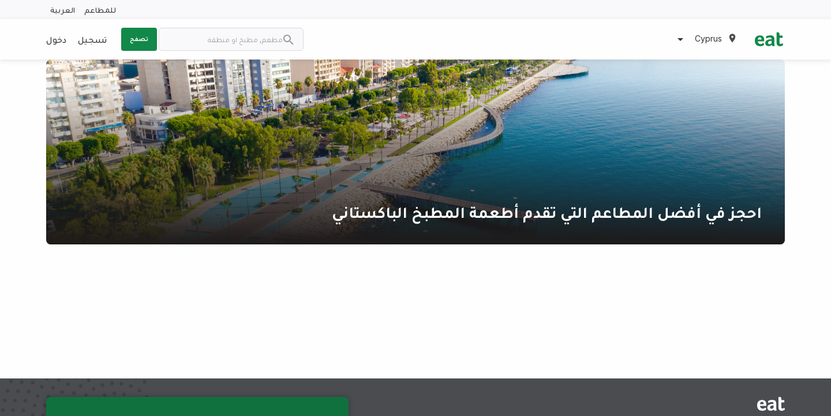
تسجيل (92, 39)
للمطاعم (100, 9)
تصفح (139, 39)
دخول (56, 39)
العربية (62, 9)
